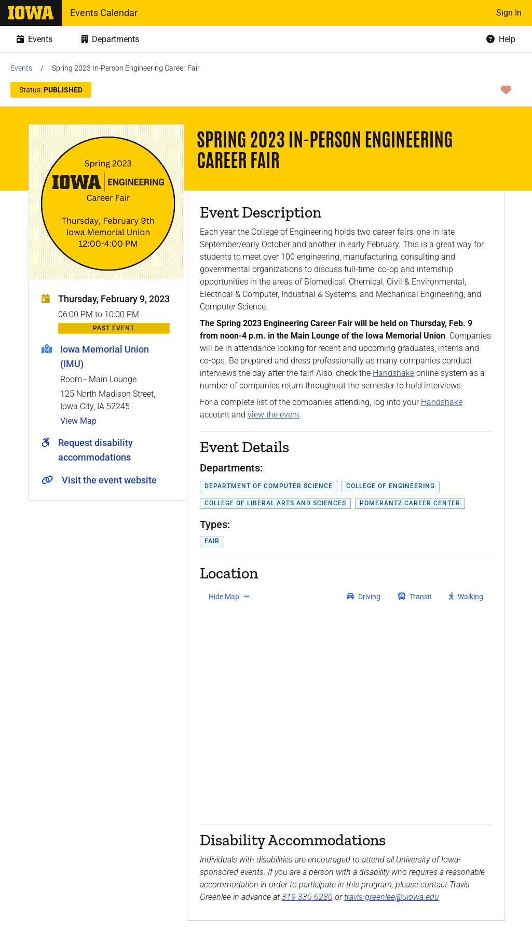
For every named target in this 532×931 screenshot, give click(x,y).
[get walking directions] (466, 596)
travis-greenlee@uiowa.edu (391, 897)
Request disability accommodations (95, 450)
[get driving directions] (363, 596)
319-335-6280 (307, 897)
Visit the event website (109, 480)
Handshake (393, 373)
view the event (273, 415)
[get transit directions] (415, 596)
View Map (78, 421)
